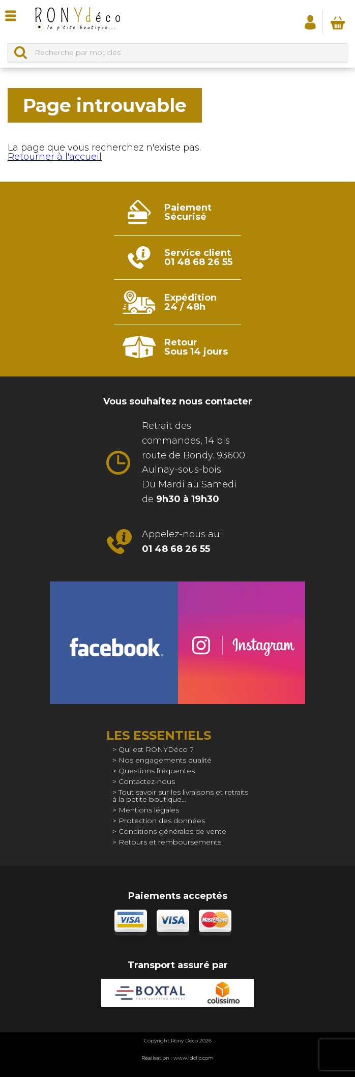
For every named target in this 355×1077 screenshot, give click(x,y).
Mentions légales (149, 809)
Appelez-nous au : (183, 542)
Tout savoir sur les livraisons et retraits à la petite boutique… (180, 796)
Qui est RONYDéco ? (156, 749)
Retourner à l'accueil (55, 156)
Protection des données (162, 820)
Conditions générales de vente (172, 831)
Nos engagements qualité (165, 760)
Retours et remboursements (170, 842)
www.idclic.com (193, 1058)
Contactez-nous (147, 781)
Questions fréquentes (157, 770)
